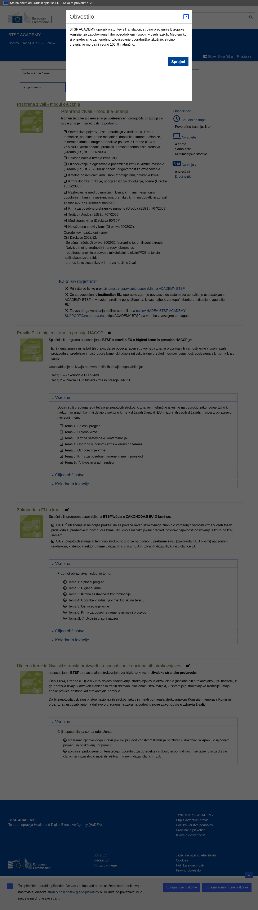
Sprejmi (178, 62)
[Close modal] (186, 16)
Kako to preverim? (77, 3)
